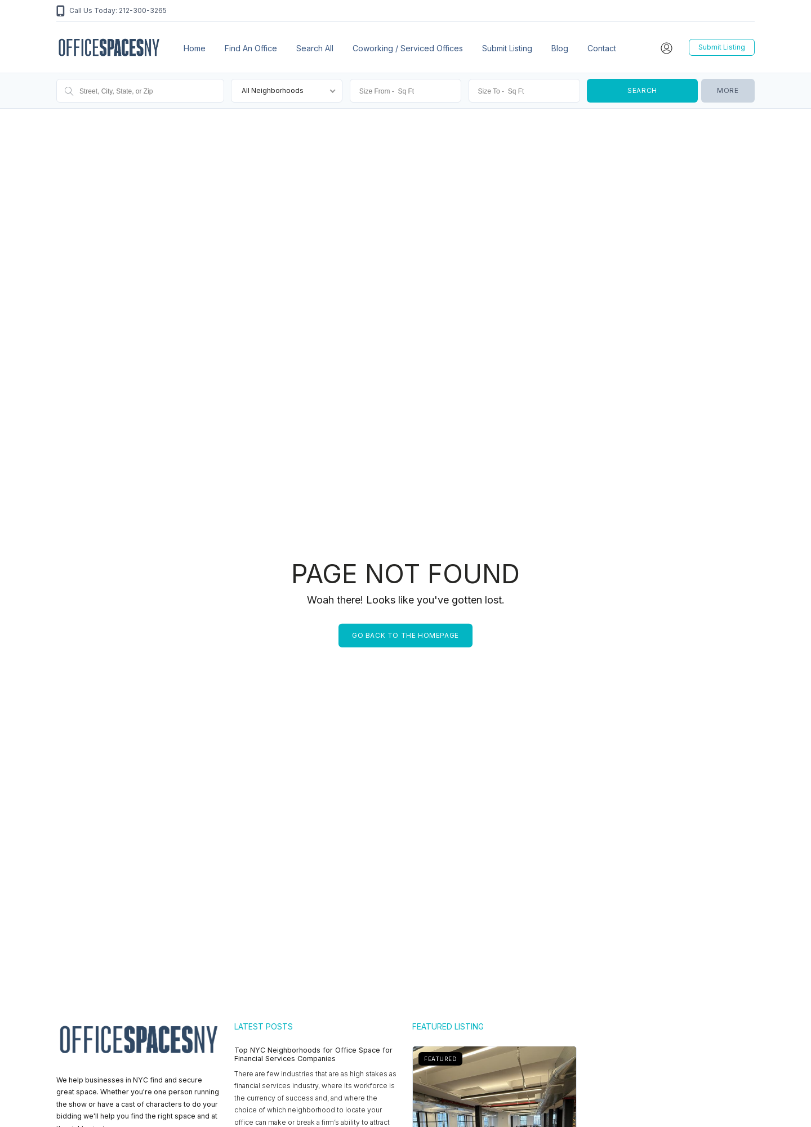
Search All (314, 48)
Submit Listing (507, 48)
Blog (559, 48)
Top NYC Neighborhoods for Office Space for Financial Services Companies (313, 1054)
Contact (601, 48)
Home (195, 48)
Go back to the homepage (405, 635)
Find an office (251, 48)
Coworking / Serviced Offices (408, 48)
